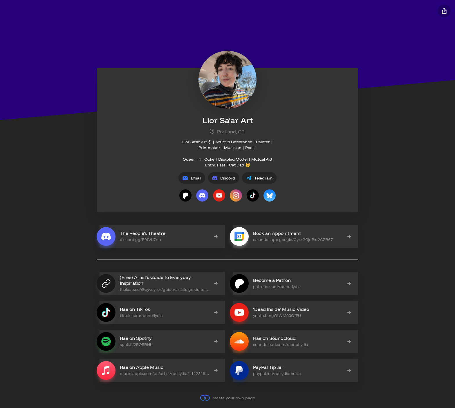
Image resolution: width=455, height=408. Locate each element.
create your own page (227, 398)
